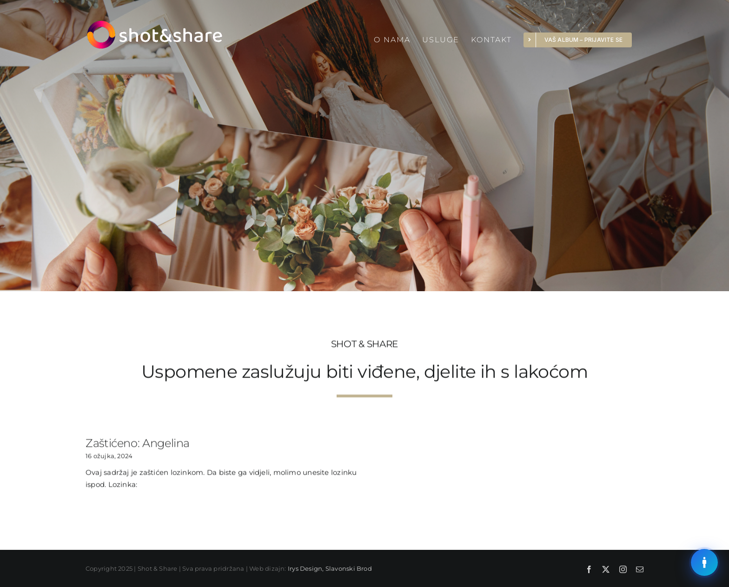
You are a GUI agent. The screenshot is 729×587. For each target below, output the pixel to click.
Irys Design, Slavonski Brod (330, 568)
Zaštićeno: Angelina (138, 443)
